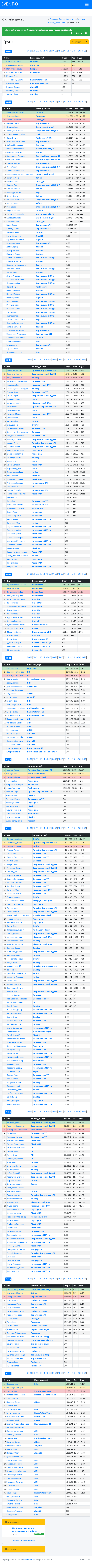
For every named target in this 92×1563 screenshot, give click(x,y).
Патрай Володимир (15, 1427)
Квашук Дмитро (13, 806)
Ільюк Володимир (14, 1009)
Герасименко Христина (17, 493)
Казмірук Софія (13, 254)
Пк (32, 1147)
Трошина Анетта (14, 417)
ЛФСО (30, 693)
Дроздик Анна (13, 682)
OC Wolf (34, 61)
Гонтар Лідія (12, 730)
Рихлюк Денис (13, 860)
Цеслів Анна (12, 635)
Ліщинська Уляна (14, 210)
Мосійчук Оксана (14, 632)
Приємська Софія (15, 592)
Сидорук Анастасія (15, 214)
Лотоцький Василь (15, 1057)
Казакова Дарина (14, 370)
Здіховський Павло (15, 1140)
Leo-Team (32, 668)
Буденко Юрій (13, 1420)
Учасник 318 (12, 497)
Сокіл (38, 134)
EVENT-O (9, 4)
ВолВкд (36, 377)
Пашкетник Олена (15, 719)
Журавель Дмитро (15, 1482)
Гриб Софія (12, 701)
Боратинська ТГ (44, 123)
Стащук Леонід (13, 1503)
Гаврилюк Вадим (14, 868)
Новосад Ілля (12, 1384)
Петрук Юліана (13, 294)
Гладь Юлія (12, 639)
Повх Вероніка (13, 297)
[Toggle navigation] (87, 4)
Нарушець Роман (14, 1304)
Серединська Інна (15, 472)
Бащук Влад (12, 1017)
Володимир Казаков (16, 1394)
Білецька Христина (15, 450)
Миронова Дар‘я (14, 468)
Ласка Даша (12, 272)
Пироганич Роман (14, 1445)
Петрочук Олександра (17, 552)
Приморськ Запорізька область (43, 751)
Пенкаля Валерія (14, 548)
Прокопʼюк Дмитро (14, 813)
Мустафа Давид (14, 1191)
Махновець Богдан (15, 1507)
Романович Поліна (15, 479)
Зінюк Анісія (12, 167)
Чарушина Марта (14, 377)
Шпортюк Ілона (13, 751)
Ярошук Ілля (12, 1362)
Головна (53, 19)
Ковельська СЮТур (45, 257)
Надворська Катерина (17, 381)
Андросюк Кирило (15, 1013)
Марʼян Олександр (15, 1060)
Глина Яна (11, 501)
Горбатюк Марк (14, 919)
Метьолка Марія (14, 403)
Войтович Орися (13, 61)
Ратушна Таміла (13, 308)
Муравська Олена (15, 650)
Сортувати (77, 42)
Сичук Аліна (12, 613)
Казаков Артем (12, 770)
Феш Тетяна (12, 559)
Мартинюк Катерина (16, 541)
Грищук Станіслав (15, 857)
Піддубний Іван (13, 777)
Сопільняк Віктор (14, 1500)
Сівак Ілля (11, 1256)
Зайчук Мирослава (15, 145)
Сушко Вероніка (14, 515)
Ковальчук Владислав (16, 1046)
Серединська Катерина (17, 555)
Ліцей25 (34, 87)
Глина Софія (12, 225)
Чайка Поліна (12, 563)
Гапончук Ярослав (15, 958)
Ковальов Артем (14, 893)
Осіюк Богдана (13, 138)
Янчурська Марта (15, 628)
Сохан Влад (12, 1096)
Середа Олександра (16, 319)
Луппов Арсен (13, 908)
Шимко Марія (12, 475)
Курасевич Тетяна (15, 617)
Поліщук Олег (13, 1453)
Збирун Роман (13, 1344)
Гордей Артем (13, 850)
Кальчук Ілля (11, 773)
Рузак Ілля (11, 1322)
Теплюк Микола (13, 897)
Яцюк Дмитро (13, 1300)
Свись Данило (13, 933)
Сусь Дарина (12, 425)
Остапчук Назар (14, 1434)
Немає (35, 628)
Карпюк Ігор (12, 1405)
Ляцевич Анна (13, 232)
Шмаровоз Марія (14, 341)
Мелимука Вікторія (15, 675)
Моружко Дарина (15, 595)
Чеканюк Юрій (13, 890)
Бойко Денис (12, 795)
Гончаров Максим (14, 1137)
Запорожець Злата (14, 79)
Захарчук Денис (13, 802)
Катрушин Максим (15, 1293)
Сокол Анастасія (14, 119)
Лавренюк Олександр (17, 1216)
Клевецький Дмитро (16, 1038)
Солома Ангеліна (14, 326)
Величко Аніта (13, 123)
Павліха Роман (13, 1075)
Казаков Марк (12, 791)
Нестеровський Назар (17, 1129)
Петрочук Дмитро (15, 1387)
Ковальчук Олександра (17, 388)
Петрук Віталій (13, 1496)
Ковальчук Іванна (14, 374)
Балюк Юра (12, 1449)
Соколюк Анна (13, 178)
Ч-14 (72, 50)
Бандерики (36, 1249)
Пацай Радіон (13, 1006)
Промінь (40, 145)
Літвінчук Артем (14, 1245)
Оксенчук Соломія (15, 737)
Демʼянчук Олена (14, 686)
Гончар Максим (13, 1031)
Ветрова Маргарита (15, 199)
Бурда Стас (12, 980)
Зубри (39, 203)
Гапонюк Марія (13, 446)
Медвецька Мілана (14, 90)
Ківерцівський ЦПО (39, 83)
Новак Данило (13, 1347)
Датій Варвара (13, 246)
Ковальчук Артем (14, 1042)
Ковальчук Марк (14, 1213)
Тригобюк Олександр (16, 973)
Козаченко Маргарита (16, 265)
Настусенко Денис (15, 1002)
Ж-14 (42, 50)
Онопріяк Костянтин (16, 1249)
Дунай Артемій (13, 1035)
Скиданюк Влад (14, 1166)
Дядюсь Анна (12, 127)
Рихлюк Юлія (12, 392)
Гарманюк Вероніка (15, 239)
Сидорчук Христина (16, 599)
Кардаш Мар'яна (14, 217)
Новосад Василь (14, 1402)
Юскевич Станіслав (15, 900)
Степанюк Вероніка (15, 330)
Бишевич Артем (14, 1231)
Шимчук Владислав (15, 1267)
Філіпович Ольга (14, 744)
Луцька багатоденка (68, 19)
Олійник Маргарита (15, 428)
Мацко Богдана (13, 733)
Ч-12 (66, 50)
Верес (39, 192)
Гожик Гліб (11, 853)
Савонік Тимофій (14, 1253)
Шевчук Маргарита (15, 748)
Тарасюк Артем (13, 1260)
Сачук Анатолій (13, 1086)
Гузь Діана (11, 206)
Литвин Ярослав (14, 846)
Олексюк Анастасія (15, 279)
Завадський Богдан (15, 1238)
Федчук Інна (12, 693)
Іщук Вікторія (13, 588)
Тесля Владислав (14, 842)
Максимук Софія (14, 439)
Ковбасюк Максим (15, 1198)
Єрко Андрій (12, 1398)
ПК (33, 486)
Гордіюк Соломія (14, 243)
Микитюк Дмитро (14, 951)
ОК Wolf (39, 232)
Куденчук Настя (14, 457)
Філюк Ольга (12, 196)
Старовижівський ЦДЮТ (48, 130)
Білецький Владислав (16, 1333)
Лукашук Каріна (14, 530)
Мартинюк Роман (14, 1180)
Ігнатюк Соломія (14, 490)
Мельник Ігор (12, 781)
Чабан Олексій (13, 1173)
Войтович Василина (15, 112)
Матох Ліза (11, 461)
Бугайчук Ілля (13, 1169)
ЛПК (29, 719)
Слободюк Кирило (15, 1093)
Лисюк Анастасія (14, 276)
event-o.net (29, 1559)
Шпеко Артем (13, 1271)
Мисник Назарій (14, 966)
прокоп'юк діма (13, 788)
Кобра (33, 68)
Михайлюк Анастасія (16, 141)
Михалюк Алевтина (15, 152)
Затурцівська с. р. (36, 679)
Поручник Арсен (14, 1082)
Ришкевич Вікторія (15, 148)
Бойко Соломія (13, 464)
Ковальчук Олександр (17, 1242)
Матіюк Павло (13, 1220)
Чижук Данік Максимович (18, 915)
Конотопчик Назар (15, 1460)
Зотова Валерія (14, 621)
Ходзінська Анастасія (16, 334)
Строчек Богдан (13, 817)
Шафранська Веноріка (17, 337)
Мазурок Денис (14, 1296)
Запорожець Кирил (15, 930)
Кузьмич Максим (13, 810)
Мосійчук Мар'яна (14, 414)
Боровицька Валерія (16, 156)
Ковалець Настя (14, 261)
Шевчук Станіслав (15, 1358)
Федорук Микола (14, 1184)
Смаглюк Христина (15, 323)
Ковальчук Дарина (14, 65)
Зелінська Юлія (13, 523)
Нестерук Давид (14, 1068)
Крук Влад (11, 1162)
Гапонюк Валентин (15, 1340)
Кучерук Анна (13, 228)
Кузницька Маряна (15, 504)
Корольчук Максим (15, 1431)
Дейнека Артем (14, 1235)
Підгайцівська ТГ (42, 1424)
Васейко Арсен (13, 886)
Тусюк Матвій (13, 911)
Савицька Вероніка (15, 170)
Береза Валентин (14, 1020)
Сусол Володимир (14, 820)
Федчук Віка (12, 421)
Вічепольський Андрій (17, 1471)
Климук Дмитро (14, 984)
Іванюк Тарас (12, 1329)
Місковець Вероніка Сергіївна (20, 174)
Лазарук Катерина (15, 130)
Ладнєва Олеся (13, 268)
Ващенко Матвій (13, 799)
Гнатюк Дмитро (14, 995)
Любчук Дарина (14, 533)
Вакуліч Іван (12, 991)
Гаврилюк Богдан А (15, 1126)
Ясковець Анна (13, 726)
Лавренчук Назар (14, 1315)
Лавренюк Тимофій (14, 784)
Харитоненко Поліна (16, 134)
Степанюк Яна (13, 1485)
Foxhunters (41, 287)
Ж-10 (29, 50)
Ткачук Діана (12, 94)
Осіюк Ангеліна (13, 283)
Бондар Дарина (13, 87)
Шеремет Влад (13, 955)
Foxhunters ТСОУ (44, 138)
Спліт (79, 33)
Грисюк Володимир (15, 1144)
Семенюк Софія (13, 116)
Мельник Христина (15, 690)
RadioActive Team (39, 79)
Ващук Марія (12, 679)
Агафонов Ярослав (15, 1224)
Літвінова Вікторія (15, 537)
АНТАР (37, 1420)
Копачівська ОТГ (44, 334)
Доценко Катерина (15, 672)
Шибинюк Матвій (14, 922)
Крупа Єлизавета (14, 526)
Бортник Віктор (14, 1442)
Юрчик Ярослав (14, 1409)
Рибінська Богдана (15, 483)
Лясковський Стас (15, 940)
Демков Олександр (15, 879)
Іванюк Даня (12, 969)
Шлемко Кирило (14, 1104)
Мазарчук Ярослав (15, 977)
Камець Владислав (15, 1467)
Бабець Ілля (12, 1227)
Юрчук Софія (12, 348)
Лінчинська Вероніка (16, 606)
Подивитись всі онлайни (24, 1540)
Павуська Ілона (13, 290)
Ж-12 (36, 50)
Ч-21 (84, 50)
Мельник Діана (13, 159)
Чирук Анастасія (14, 1264)
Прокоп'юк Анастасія (16, 584)
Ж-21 (54, 50)
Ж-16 (48, 50)
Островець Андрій (15, 1311)
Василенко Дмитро (15, 1336)
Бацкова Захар (13, 948)
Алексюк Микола (14, 937)
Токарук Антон (13, 1195)
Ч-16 (78, 50)
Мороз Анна (12, 697)
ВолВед (39, 246)
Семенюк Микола (14, 1511)
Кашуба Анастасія (15, 257)
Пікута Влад (12, 926)
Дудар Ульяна (13, 250)
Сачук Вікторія (13, 316)
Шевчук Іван (12, 1438)
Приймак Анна (12, 83)
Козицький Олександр (17, 998)
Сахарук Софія (13, 312)
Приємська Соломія (15, 508)
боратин (34, 65)
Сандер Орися (13, 185)
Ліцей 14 (36, 475)
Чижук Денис (13, 864)
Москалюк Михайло (15, 1416)
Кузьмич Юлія (13, 221)
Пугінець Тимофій (14, 882)
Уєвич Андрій (13, 1202)
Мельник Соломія (14, 399)
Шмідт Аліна (12, 345)
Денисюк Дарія (14, 642)
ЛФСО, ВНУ (32, 686)
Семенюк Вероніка (15, 741)
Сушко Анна (12, 512)
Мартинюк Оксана (15, 646)
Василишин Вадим (15, 988)
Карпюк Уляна (12, 76)
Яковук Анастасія (14, 352)
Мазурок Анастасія (15, 435)
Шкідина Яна (12, 711)
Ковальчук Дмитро (15, 1177)
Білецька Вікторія (14, 72)
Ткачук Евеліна (13, 203)
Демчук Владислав (15, 1289)
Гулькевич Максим (15, 1456)
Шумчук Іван (12, 1391)
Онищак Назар (13, 1071)
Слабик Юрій (12, 1492)
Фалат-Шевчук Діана (16, 708)
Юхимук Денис (13, 1122)
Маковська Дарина (15, 722)
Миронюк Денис (14, 875)
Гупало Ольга (12, 668)
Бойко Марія (12, 395)
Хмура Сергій (12, 1206)
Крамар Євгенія (13, 188)
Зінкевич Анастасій (15, 1209)
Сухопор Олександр (16, 1354)
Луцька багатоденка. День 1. (56, 29)
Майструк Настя (14, 192)
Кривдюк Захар (14, 1049)
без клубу (37, 650)
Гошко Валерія (13, 610)
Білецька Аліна (13, 181)
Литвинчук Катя (14, 704)
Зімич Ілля (11, 1133)
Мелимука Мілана (14, 68)
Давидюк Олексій (15, 904)
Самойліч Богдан (14, 1478)
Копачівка (37, 512)
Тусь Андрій (12, 871)
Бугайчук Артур (14, 1024)
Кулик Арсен (12, 1053)
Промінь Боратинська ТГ (48, 156)
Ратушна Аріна (13, 305)
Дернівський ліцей (45, 127)
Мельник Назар (13, 1064)
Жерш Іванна (12, 519)
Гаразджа (35, 72)
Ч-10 (60, 50)
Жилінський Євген (14, 1463)
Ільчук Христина (14, 236)
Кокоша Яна (12, 406)
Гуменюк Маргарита (16, 624)
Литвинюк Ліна (13, 410)
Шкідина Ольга (13, 715)
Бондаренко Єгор (14, 839)
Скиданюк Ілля (13, 1307)
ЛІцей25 (31, 733)
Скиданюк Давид (14, 1089)
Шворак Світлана (14, 566)
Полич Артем (12, 1078)
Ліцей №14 (37, 464)
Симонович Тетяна (15, 454)
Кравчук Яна (12, 602)
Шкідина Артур (13, 1413)
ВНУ (29, 682)
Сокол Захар (12, 1318)
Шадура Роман (13, 1514)
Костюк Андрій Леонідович (19, 1424)
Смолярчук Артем (14, 1474)
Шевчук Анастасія (14, 163)
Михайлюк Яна (13, 385)
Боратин (36, 432)
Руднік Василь (13, 1489)
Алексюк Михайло (15, 944)
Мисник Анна (12, 443)
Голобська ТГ (41, 1416)
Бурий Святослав (14, 1028)
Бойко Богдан (13, 1325)
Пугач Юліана (12, 301)
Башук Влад (12, 962)
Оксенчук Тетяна (14, 544)
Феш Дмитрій (13, 1100)
